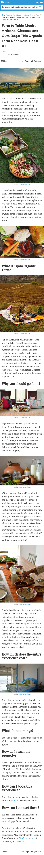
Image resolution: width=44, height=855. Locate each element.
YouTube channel (27, 838)
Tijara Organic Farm (25, 184)
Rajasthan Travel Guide (13, 15)
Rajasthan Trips (28, 15)
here (8, 779)
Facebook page (8, 821)
